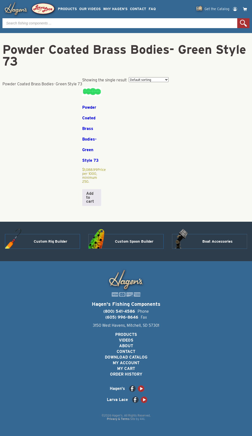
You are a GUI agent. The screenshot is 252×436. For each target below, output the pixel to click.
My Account (126, 363)
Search (243, 23)
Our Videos (90, 9)
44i (142, 419)
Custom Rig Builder (50, 241)
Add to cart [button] (90, 197)
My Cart (126, 368)
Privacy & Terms (118, 419)
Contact (138, 9)
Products (67, 9)
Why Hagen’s (115, 9)
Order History (126, 374)
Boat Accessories (217, 241)
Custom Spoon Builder (134, 241)
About (126, 346)
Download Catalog (126, 357)
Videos (126, 340)
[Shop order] (149, 79)
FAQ (152, 9)
